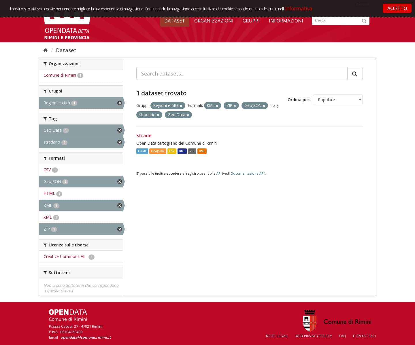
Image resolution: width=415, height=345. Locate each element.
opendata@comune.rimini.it (86, 337)
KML (182, 151)
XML (202, 151)
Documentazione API (247, 173)
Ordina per (298, 99)
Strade (144, 135)
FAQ (342, 335)
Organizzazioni (213, 21)
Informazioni (286, 21)
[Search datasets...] (242, 73)
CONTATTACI (364, 335)
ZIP (192, 151)
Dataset (174, 21)
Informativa (298, 8)
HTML (142, 151)
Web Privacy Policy (313, 335)
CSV (171, 151)
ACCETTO (397, 8)
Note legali (277, 335)
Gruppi (251, 21)
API (218, 173)
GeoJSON (158, 151)
